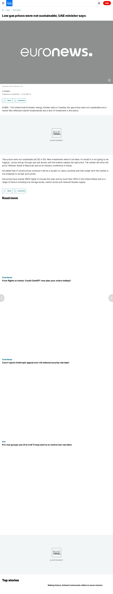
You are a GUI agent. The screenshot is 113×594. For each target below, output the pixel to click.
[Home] (3, 10)
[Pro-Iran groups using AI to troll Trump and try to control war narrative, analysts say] (56, 445)
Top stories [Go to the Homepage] (10, 580)
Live (107, 3)
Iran (4, 441)
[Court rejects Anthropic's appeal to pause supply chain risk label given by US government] (56, 362)
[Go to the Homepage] (9, 3)
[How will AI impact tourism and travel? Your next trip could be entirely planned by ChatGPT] (56, 280)
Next (8, 10)
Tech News (17, 10)
